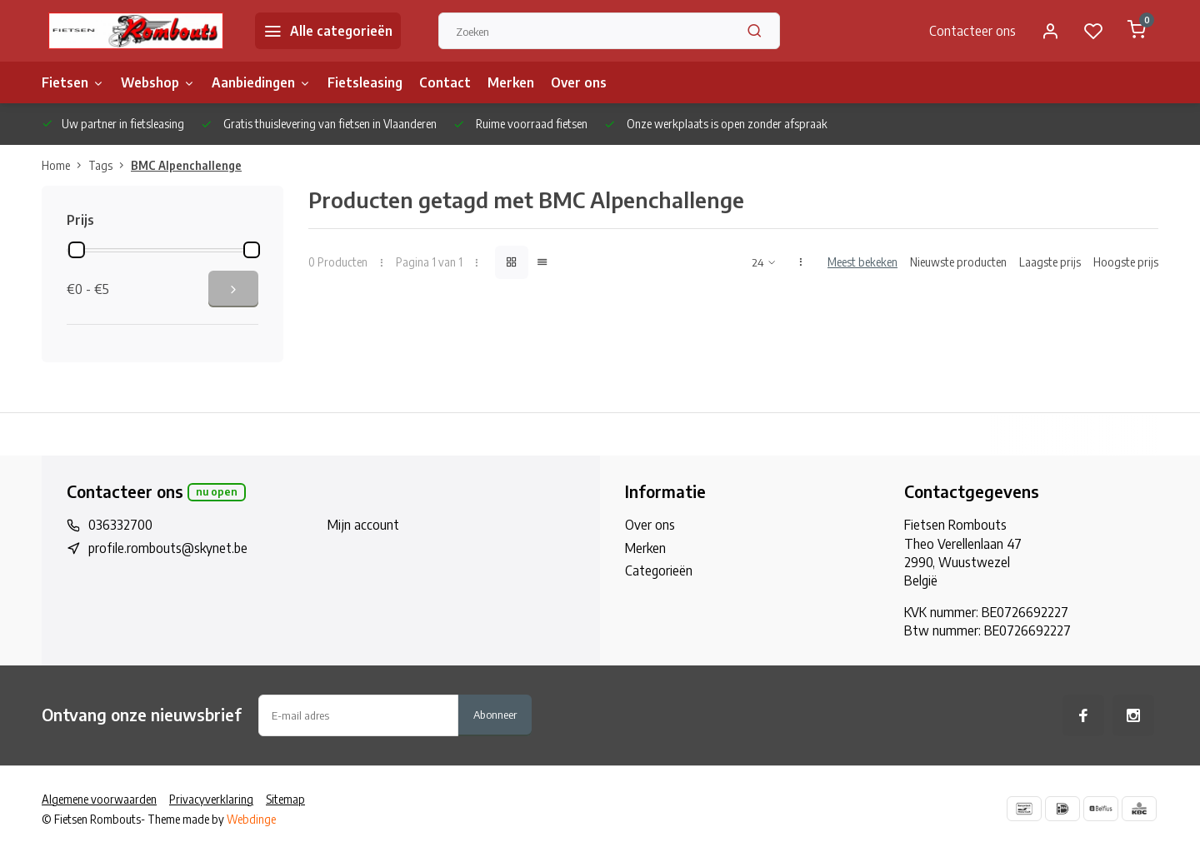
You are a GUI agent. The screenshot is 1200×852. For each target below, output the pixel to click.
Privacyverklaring (211, 799)
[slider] (76, 250)
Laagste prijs (1050, 262)
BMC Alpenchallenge (186, 165)
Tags (109, 165)
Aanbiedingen (261, 82)
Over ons (579, 82)
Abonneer (495, 714)
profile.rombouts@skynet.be (168, 548)
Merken (511, 82)
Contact (445, 82)
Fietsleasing (365, 82)
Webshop (158, 82)
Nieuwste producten (958, 262)
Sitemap (285, 799)
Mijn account (363, 524)
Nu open (217, 491)
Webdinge (251, 819)
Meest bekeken (863, 262)
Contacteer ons (972, 30)
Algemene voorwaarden (99, 799)
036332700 (120, 524)
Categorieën (658, 570)
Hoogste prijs (1125, 262)
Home (65, 165)
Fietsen (73, 82)
